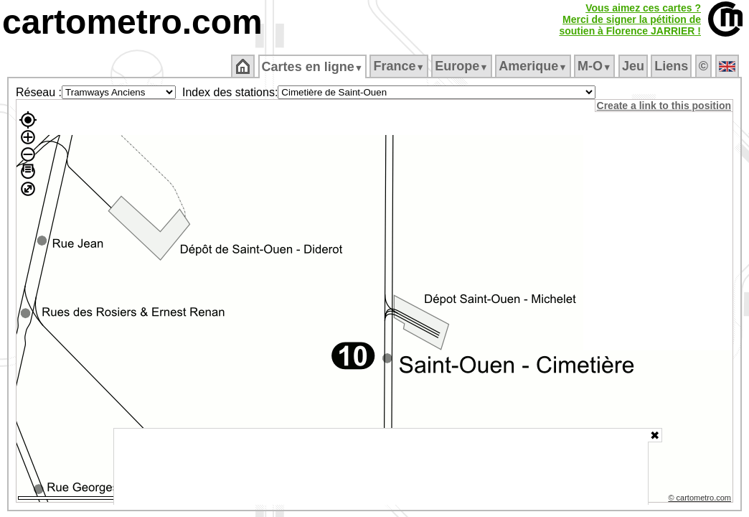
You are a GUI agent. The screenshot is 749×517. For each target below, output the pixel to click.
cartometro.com (132, 22)
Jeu (634, 66)
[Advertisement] (381, 466)
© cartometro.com (700, 499)
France (399, 66)
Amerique (534, 66)
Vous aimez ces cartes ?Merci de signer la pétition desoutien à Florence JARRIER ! (630, 19)
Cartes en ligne (313, 67)
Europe (462, 66)
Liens (672, 66)
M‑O (596, 66)
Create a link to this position (665, 105)
